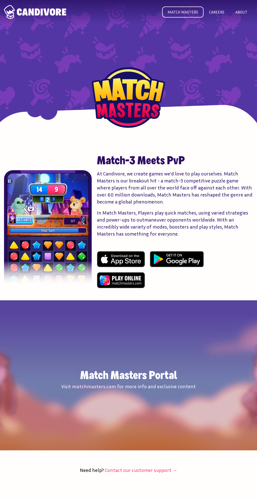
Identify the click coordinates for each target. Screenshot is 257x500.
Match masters (183, 12)
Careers (216, 12)
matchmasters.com (94, 386)
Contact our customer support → (141, 470)
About (241, 12)
